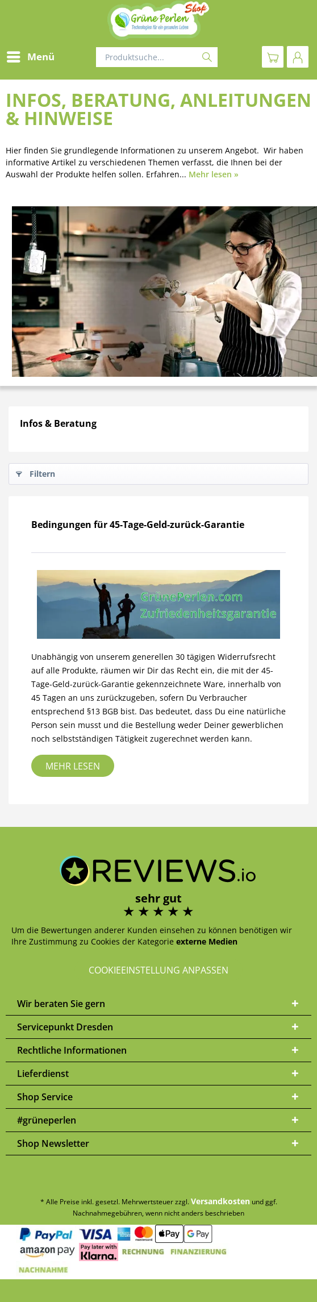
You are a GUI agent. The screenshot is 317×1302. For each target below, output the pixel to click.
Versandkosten (220, 1201)
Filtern (35, 472)
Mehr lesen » (214, 174)
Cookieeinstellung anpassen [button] (158, 970)
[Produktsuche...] (157, 57)
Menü (31, 55)
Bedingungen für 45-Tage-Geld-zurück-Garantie (137, 524)
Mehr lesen (72, 766)
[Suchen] (207, 57)
